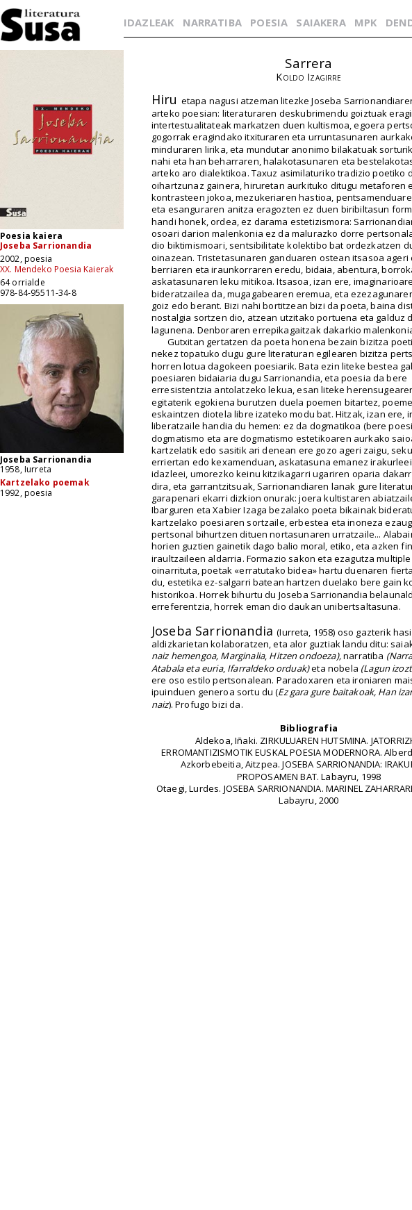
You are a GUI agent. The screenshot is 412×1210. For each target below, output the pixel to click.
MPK (365, 22)
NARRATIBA (212, 22)
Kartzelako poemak (45, 482)
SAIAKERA (320, 22)
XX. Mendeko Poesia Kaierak (56, 269)
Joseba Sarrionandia (46, 245)
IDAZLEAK (149, 22)
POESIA (269, 22)
